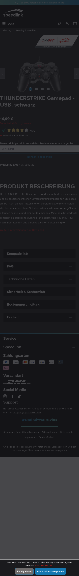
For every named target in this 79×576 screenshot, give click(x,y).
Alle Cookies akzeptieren (50, 571)
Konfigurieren (24, 571)
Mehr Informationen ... (44, 565)
